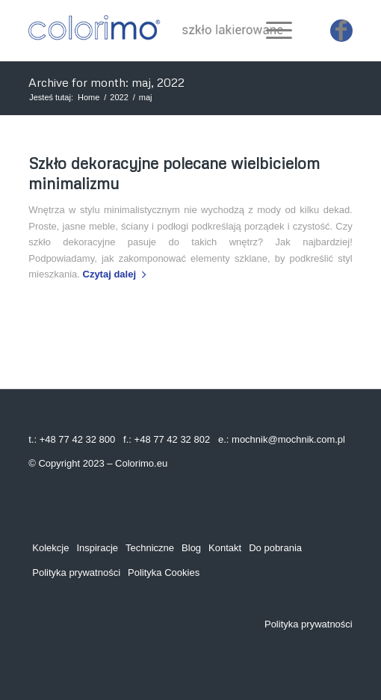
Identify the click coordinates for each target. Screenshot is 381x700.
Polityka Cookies (163, 572)
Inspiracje (97, 547)
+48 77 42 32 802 (172, 439)
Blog (191, 547)
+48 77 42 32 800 (78, 439)
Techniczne (150, 547)
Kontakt (224, 547)
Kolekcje (50, 547)
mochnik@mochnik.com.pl (288, 439)
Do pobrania (275, 547)
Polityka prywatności (76, 572)
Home (88, 97)
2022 (119, 97)
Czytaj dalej (117, 274)
